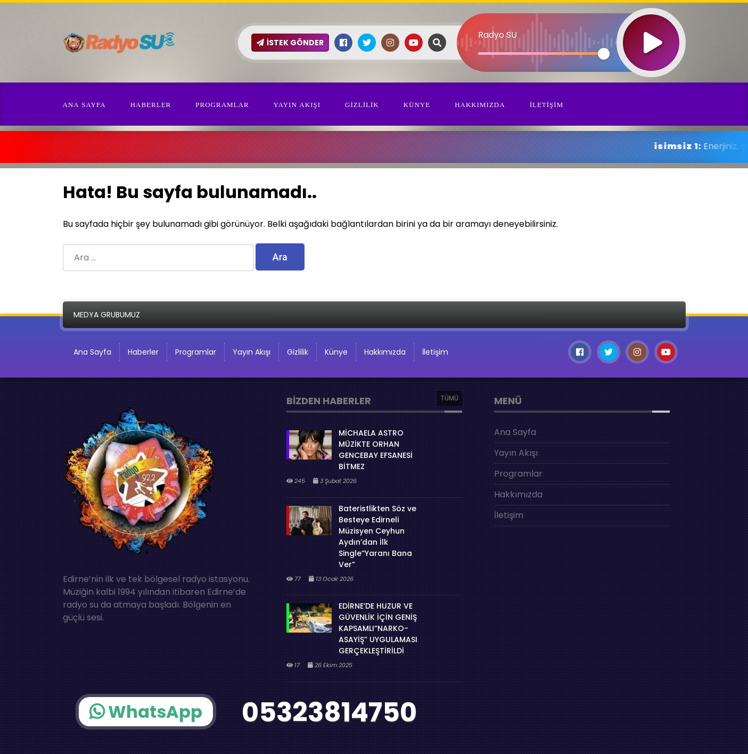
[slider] (541, 53)
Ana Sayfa (84, 105)
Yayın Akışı (297, 105)
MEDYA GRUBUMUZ (106, 314)
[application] (571, 24)
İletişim (547, 105)
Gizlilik (362, 105)
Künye (417, 105)
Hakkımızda (480, 105)
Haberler (150, 105)
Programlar (222, 105)
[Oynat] (651, 28)
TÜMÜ (449, 398)
